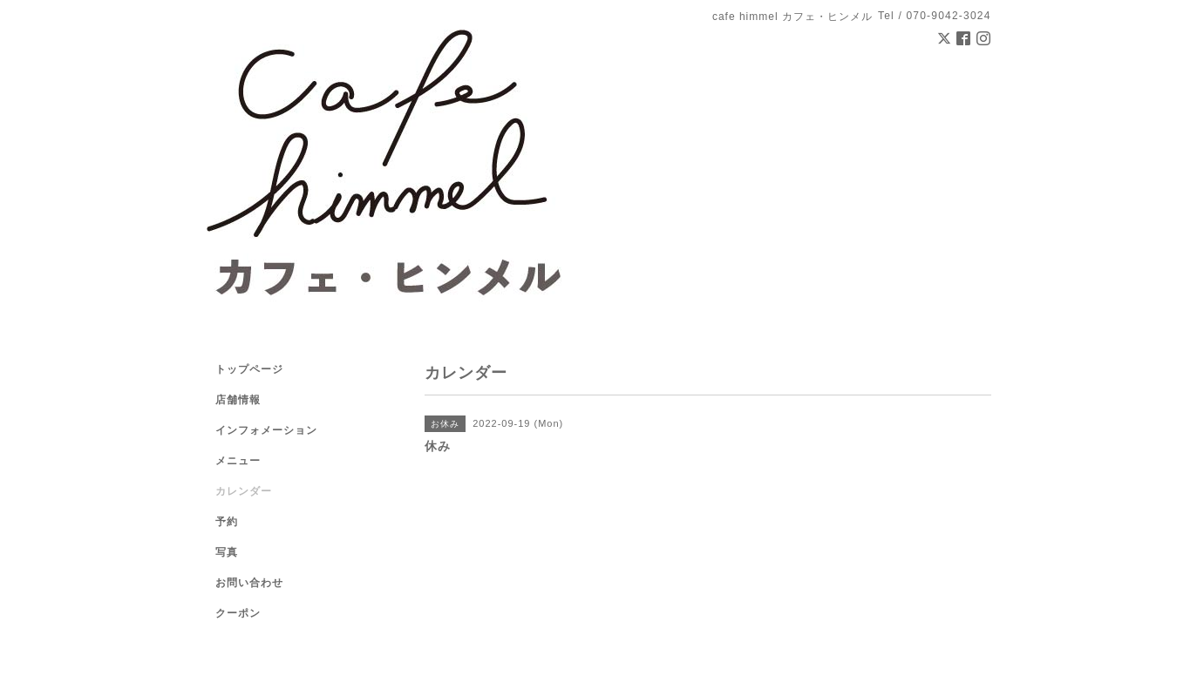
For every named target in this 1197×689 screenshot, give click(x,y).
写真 (226, 552)
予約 (226, 522)
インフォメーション (266, 430)
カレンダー (243, 491)
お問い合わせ (249, 583)
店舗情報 (238, 400)
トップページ (249, 369)
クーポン (238, 613)
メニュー (238, 461)
